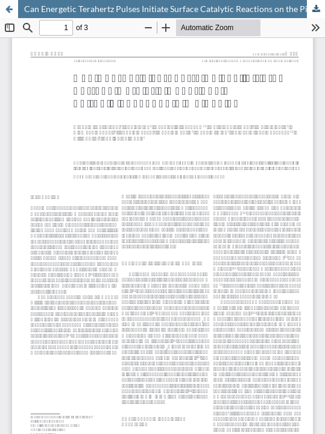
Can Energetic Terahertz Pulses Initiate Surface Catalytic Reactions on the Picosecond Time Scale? (174, 9)
